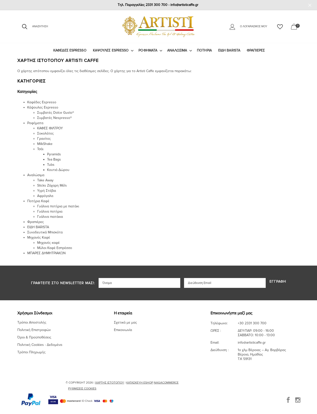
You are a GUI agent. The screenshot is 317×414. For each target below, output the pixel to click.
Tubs (50, 165)
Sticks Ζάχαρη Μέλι (52, 185)
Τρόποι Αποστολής (31, 322)
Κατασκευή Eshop (139, 383)
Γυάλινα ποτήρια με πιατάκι (58, 206)
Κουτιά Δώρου (58, 170)
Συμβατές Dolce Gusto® (55, 112)
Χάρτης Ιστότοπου (109, 383)
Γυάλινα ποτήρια (49, 211)
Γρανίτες (44, 139)
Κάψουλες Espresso (111, 50)
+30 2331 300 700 (252, 323)
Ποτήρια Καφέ (38, 201)
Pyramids (54, 154)
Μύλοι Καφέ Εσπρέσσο (54, 248)
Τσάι (40, 149)
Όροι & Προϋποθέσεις (34, 337)
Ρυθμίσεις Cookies (82, 388)
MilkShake (45, 144)
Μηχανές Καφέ (38, 237)
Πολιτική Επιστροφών (34, 330)
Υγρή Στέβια (46, 191)
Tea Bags (54, 159)
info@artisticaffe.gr (252, 342)
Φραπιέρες (256, 50)
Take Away (45, 180)
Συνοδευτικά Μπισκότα (45, 232)
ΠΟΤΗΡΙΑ (204, 50)
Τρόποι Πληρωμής (31, 352)
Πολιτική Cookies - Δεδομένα (39, 345)
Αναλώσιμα (177, 50)
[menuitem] (70, 50)
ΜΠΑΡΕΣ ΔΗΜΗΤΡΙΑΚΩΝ (46, 253)
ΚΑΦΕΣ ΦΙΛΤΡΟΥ (50, 128)
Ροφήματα (147, 50)
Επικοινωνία (123, 330)
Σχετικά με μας (125, 322)
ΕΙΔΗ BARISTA (229, 50)
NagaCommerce (166, 383)
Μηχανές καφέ (48, 243)
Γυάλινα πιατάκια (50, 217)
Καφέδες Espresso (69, 50)
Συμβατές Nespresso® (54, 118)
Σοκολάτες (45, 133)
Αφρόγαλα (45, 196)
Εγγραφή (277, 282)
